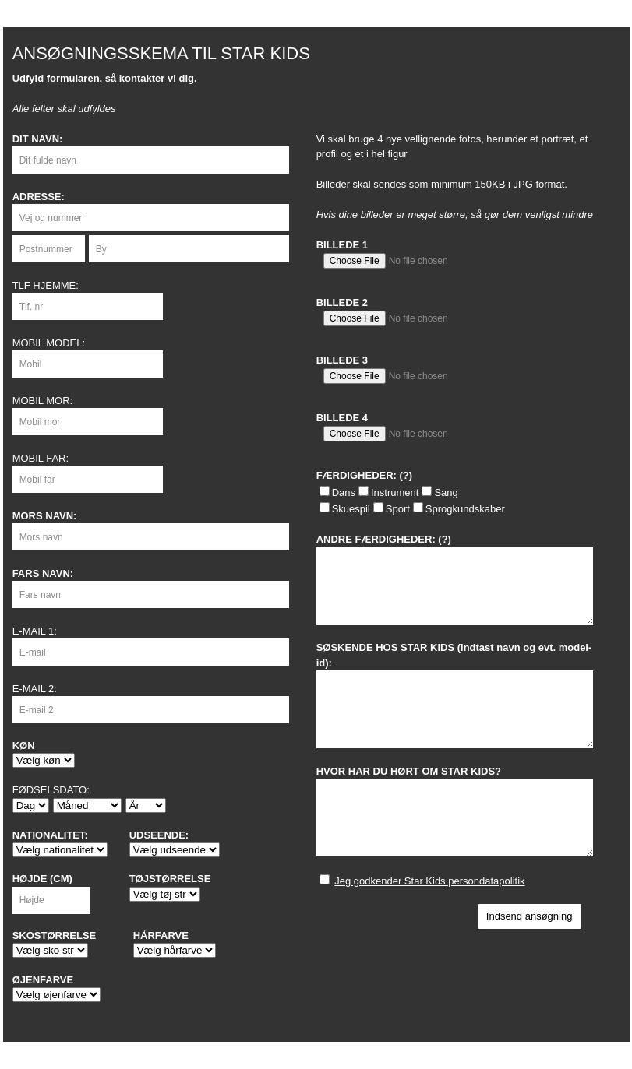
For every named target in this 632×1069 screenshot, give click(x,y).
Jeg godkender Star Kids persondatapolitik (429, 881)
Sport (398, 509)
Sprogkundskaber (465, 509)
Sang (445, 492)
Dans (343, 492)
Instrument (394, 492)
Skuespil (351, 509)
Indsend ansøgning (529, 916)
